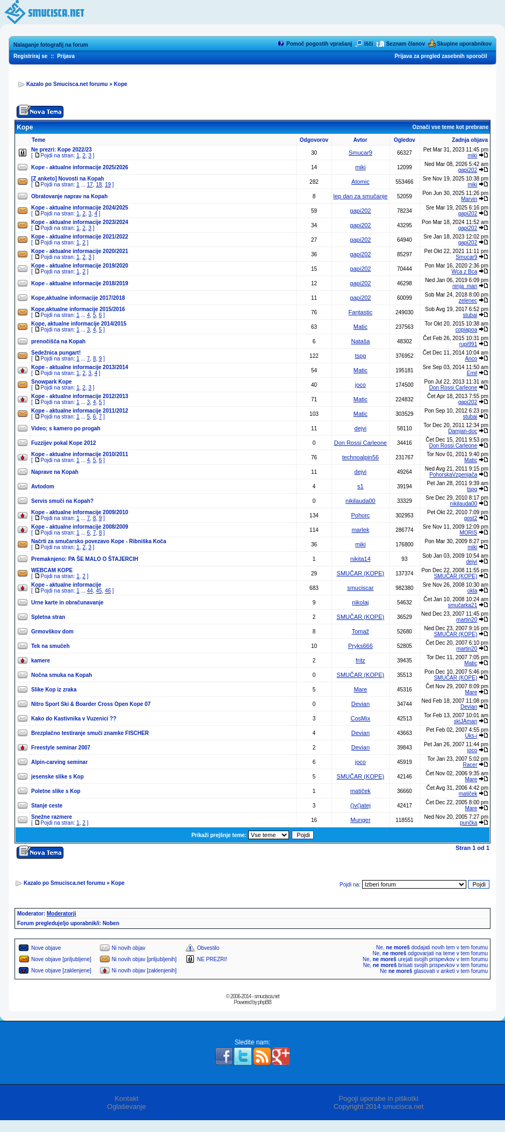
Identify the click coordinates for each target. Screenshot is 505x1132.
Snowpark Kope (51, 382)
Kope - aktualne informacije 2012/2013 (79, 396)
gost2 (470, 518)
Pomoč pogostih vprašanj (319, 44)
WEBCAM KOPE (52, 570)
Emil (472, 373)
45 (99, 591)
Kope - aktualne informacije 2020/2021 (79, 251)
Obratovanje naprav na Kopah (69, 196)
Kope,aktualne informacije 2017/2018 (78, 298)
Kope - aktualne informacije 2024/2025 (79, 208)
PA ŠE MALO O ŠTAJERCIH (103, 559)
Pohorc (360, 515)
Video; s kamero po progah (65, 428)
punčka (468, 823)
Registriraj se (30, 56)
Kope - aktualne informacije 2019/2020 (79, 266)
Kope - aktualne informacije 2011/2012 (79, 411)
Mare (360, 689)
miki (472, 155)
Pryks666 (360, 646)
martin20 (466, 620)
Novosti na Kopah (81, 179)
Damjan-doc (462, 431)
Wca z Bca (464, 272)
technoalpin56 (360, 457)
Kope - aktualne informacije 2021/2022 (79, 237)
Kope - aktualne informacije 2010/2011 (79, 454)
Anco (471, 359)
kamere (40, 661)
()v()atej (360, 805)
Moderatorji (61, 914)
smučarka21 (462, 605)
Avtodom (42, 486)
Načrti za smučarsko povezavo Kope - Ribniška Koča (98, 541)
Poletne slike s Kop (56, 791)
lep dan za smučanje (360, 196)
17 (90, 185)
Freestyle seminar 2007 (60, 748)
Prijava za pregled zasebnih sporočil (440, 56)
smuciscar (360, 588)
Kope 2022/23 (74, 150)
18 (99, 185)
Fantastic (361, 312)
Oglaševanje (126, 1106)
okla (472, 591)
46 (108, 591)
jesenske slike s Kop (57, 777)
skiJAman (465, 721)
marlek (360, 530)
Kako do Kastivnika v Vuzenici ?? (74, 719)
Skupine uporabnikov (464, 44)
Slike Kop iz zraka (53, 690)
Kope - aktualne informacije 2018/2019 (79, 283)
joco (360, 384)
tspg (360, 355)
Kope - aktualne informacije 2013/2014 (79, 367)
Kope (120, 84)
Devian (360, 704)
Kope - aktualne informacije (66, 585)
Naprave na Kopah (54, 472)
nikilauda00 (360, 500)
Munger (360, 820)
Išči (368, 44)
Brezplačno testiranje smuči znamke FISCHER (90, 733)
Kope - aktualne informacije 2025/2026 (79, 167)
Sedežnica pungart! (56, 353)
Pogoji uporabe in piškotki (378, 1098)
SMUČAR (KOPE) (361, 573)
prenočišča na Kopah (58, 341)
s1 (360, 486)
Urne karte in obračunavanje (67, 602)
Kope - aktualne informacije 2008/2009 (79, 527)
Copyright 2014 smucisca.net (379, 1106)
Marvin (469, 199)
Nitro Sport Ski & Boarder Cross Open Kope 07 (90, 704)
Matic (360, 326)
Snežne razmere (51, 817)
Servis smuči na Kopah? (62, 501)
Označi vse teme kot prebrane (450, 127)
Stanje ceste (46, 806)
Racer (470, 765)
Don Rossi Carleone (453, 388)
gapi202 (468, 170)
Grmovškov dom (52, 632)
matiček (360, 791)
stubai (470, 315)
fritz (360, 660)
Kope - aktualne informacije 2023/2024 (79, 222)
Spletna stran (48, 617)
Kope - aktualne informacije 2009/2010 (79, 512)
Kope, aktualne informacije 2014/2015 (78, 324)
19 (108, 185)
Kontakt (126, 1098)
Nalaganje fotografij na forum (50, 45)
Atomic (360, 181)
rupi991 (468, 344)
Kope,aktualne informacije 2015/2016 (78, 309)
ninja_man (464, 286)
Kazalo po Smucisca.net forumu (67, 84)
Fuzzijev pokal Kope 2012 (63, 443)
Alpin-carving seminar (59, 762)
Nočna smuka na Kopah (61, 675)
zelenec (468, 301)
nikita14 (360, 559)
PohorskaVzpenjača (453, 475)
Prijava (66, 56)
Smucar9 (360, 152)
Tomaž (360, 631)
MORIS (468, 533)
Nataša (360, 341)
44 (90, 591)
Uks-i (471, 736)
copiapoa (467, 330)
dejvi (361, 428)
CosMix (361, 718)
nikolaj (360, 602)
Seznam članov (405, 44)
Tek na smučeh (50, 646)
